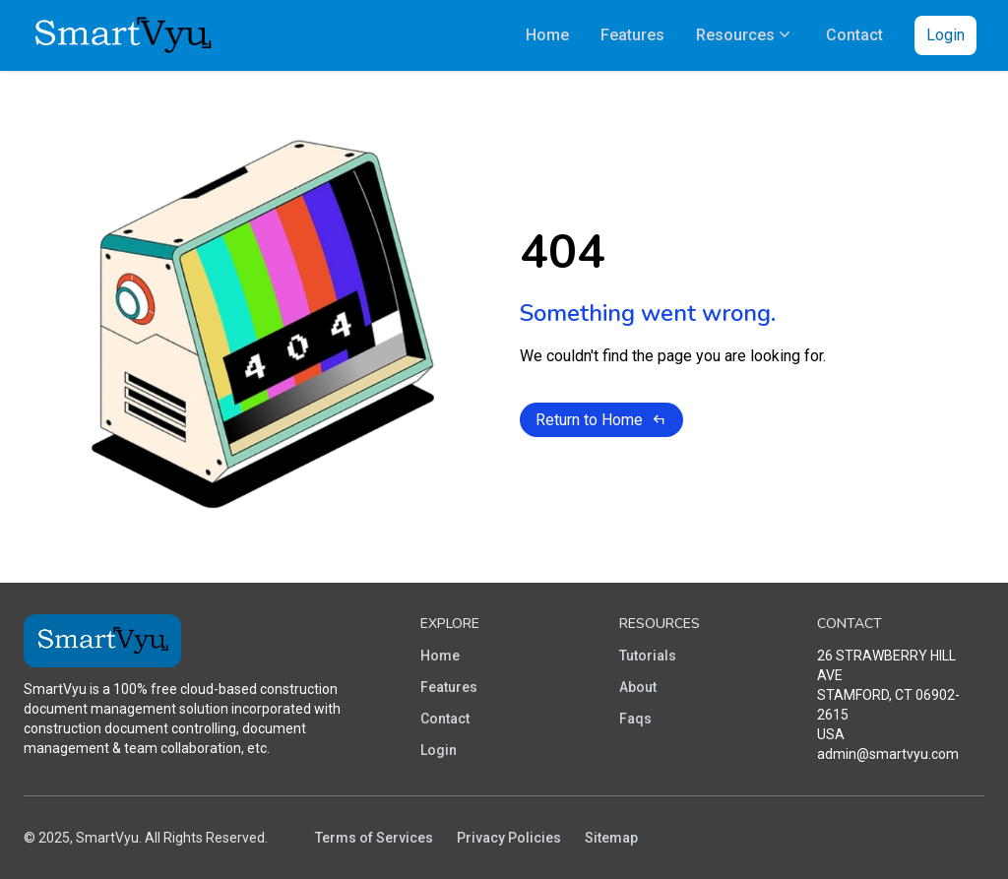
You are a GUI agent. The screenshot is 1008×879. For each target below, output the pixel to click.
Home (440, 655)
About (638, 687)
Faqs (635, 718)
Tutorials (647, 655)
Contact (445, 718)
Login (945, 35)
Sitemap (611, 838)
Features (448, 687)
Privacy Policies (509, 838)
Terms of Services (374, 838)
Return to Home (601, 419)
